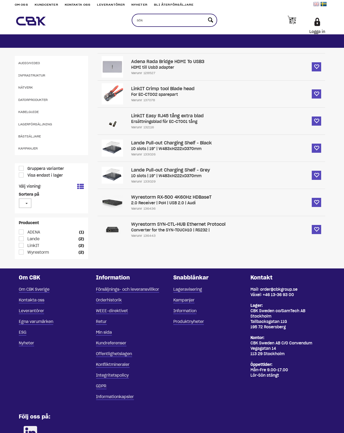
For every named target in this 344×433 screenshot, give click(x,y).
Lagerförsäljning (35, 124)
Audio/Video (29, 63)
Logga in (317, 31)
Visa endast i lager (44, 175)
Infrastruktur (31, 75)
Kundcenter (46, 4)
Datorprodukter (33, 100)
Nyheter (139, 4)
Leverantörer (111, 4)
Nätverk (25, 87)
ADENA (33, 232)
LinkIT (32, 245)
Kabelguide (28, 112)
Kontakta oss (78, 4)
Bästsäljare (29, 136)
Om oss (21, 4)
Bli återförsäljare (174, 4)
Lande (33, 238)
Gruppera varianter (45, 168)
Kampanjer (28, 148)
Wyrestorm (37, 252)
